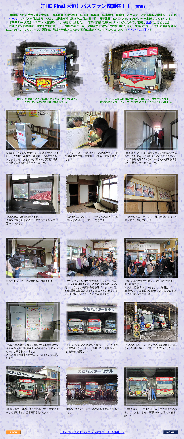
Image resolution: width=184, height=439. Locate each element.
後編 (148, 22)
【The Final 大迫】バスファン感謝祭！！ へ (92, 432)
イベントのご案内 (138, 29)
